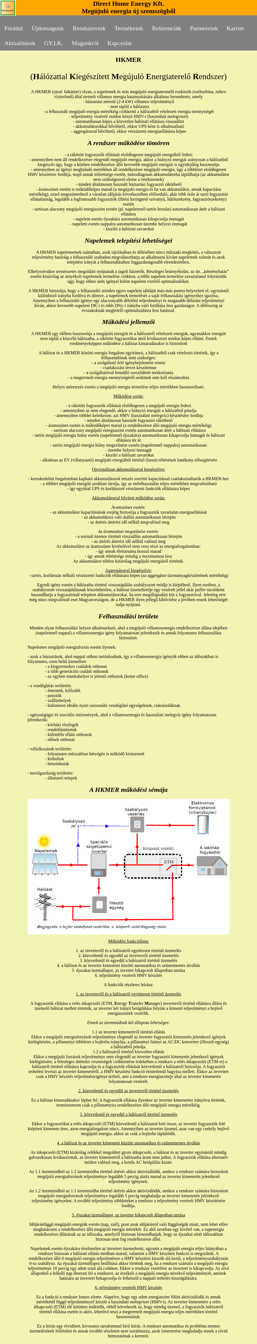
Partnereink (204, 28)
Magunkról (85, 43)
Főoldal (13, 28)
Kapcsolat (119, 43)
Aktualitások (19, 43)
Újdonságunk (48, 28)
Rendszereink (89, 28)
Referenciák (166, 28)
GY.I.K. (53, 43)
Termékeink (128, 28)
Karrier (235, 28)
